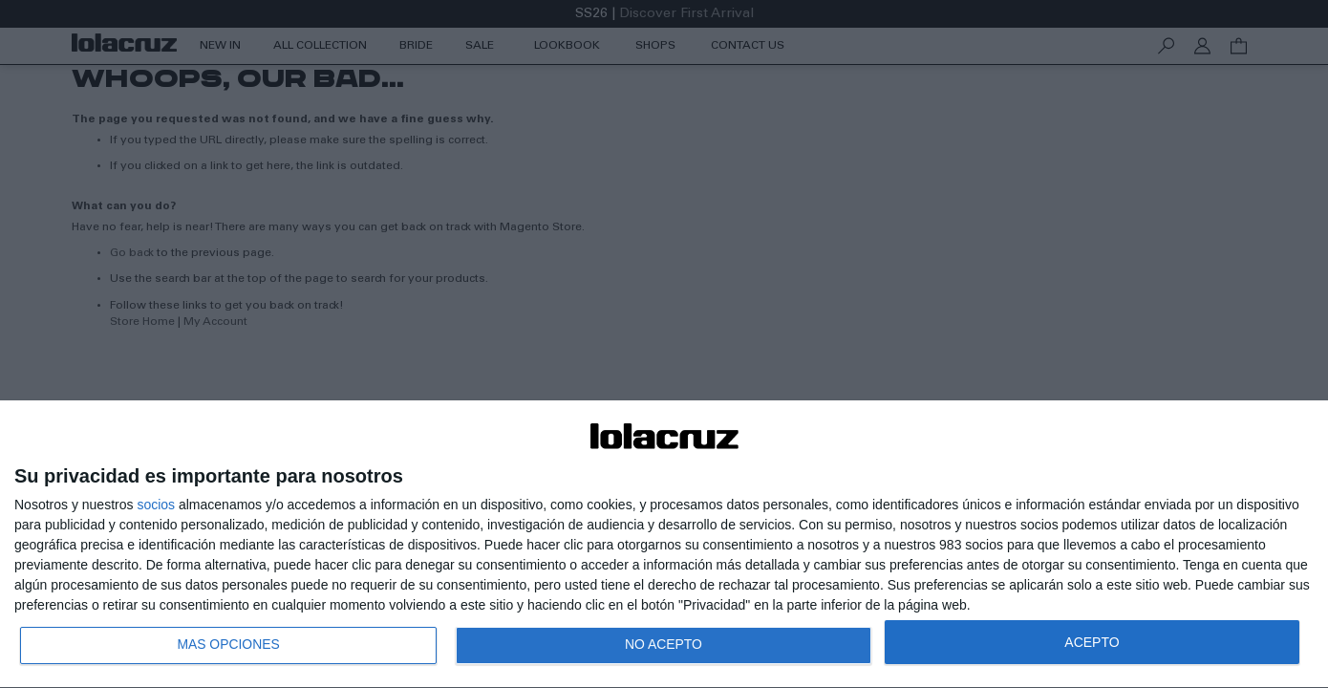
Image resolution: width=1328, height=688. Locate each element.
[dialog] (664, 544)
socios (156, 503)
